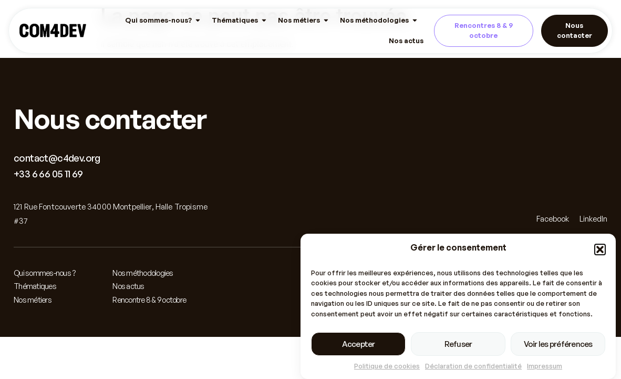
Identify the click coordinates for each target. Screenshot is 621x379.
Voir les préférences (558, 345)
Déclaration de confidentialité (473, 366)
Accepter (358, 345)
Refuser (458, 345)
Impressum (544, 366)
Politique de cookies (387, 366)
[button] (600, 250)
